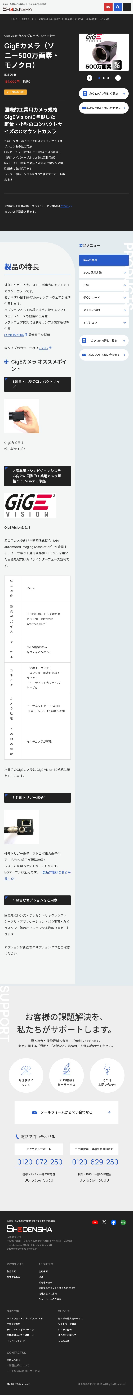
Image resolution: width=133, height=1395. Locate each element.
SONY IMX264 (14, 335)
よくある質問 (91, 310)
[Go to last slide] (89, 78)
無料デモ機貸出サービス (78, 1318)
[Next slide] (118, 78)
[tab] (99, 78)
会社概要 (44, 1271)
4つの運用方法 (92, 273)
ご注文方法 (70, 1340)
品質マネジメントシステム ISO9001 (60, 1288)
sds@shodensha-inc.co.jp (22, 1248)
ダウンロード (91, 297)
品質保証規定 (15, 1324)
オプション (90, 322)
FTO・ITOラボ (15, 1340)
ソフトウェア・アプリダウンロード (27, 1318)
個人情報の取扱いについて (20, 1384)
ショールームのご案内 (52, 1299)
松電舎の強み (46, 1282)
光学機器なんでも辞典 (20, 1335)
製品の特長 (90, 260)
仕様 (86, 285)
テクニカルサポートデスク (22, 1329)
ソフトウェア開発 (74, 1324)
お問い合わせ (15, 1360)
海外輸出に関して (74, 1335)
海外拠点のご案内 (49, 1293)
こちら (64, 206)
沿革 (41, 1277)
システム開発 (71, 1329)
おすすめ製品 (15, 1277)
